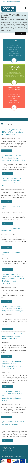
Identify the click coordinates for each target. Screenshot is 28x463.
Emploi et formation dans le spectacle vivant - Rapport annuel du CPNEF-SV (12, 336)
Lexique (8, 1)
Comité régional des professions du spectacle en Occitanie (13, 16)
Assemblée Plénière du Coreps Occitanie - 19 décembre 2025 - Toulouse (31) (13, 158)
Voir (14, 60)
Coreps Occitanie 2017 (9, 456)
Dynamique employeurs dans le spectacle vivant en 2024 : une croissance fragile (12, 308)
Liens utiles (12, 1)
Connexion (3, 1)
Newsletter (18, 1)
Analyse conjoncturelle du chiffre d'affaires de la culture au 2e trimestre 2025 (12, 132)
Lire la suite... (6, 150)
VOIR (14, 82)
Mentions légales (19, 456)
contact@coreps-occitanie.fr (9, 452)
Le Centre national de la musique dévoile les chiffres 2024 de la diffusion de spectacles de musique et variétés (11, 395)
